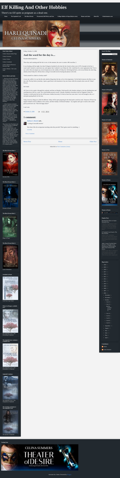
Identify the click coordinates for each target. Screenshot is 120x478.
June (106, 333)
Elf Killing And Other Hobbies (33, 7)
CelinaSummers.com (107, 16)
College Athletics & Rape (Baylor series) (68, 16)
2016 (105, 274)
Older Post (93, 141)
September (107, 325)
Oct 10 (108, 313)
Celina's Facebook (7, 56)
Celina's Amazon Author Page (10, 53)
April (106, 337)
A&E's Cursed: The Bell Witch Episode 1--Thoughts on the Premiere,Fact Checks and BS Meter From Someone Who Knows (109, 246)
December (107, 295)
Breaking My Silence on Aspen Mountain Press (109, 221)
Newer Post (27, 141)
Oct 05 (108, 318)
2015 (105, 276)
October (107, 300)
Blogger (69, 474)
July (106, 330)
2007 (105, 290)
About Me (96, 16)
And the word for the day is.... (109, 308)
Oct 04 (108, 320)
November (107, 297)
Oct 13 (108, 304)
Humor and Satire (85, 16)
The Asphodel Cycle (16, 16)
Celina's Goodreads (7, 62)
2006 (105, 293)
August (107, 328)
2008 (105, 288)
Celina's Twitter (6, 59)
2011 (105, 281)
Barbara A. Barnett (32, 121)
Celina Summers (107, 349)
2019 (105, 267)
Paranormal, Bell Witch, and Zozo (45, 16)
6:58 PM (29, 129)
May (106, 335)
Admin (105, 346)
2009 (105, 286)
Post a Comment (30, 133)
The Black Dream (28, 16)
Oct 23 (108, 302)
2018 (105, 269)
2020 (105, 264)
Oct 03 (108, 323)
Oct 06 (108, 315)
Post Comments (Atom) (63, 146)
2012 (105, 279)
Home (5, 16)
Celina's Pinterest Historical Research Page (9, 65)
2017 (105, 271)
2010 (105, 283)
